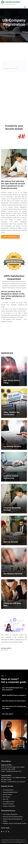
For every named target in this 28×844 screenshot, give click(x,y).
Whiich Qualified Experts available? (13, 695)
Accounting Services (12, 446)
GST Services (6, 797)
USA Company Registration (10, 814)
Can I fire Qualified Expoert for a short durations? (12, 689)
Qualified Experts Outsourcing (10, 477)
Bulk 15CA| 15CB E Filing (11, 381)
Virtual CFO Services (8, 804)
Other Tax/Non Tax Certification (11, 413)
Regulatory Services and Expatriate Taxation (14, 823)
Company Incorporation (9, 806)
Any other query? (7, 714)
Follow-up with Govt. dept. (12, 604)
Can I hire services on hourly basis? (13, 701)
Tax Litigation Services (9, 801)
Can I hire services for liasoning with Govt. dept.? (14, 707)
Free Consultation (10, 236)
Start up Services (10, 542)
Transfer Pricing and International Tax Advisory (12, 820)
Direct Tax (5, 799)
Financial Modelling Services (11, 509)
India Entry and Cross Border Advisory (13, 816)
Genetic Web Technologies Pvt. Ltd (17, 842)
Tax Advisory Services (12, 574)
